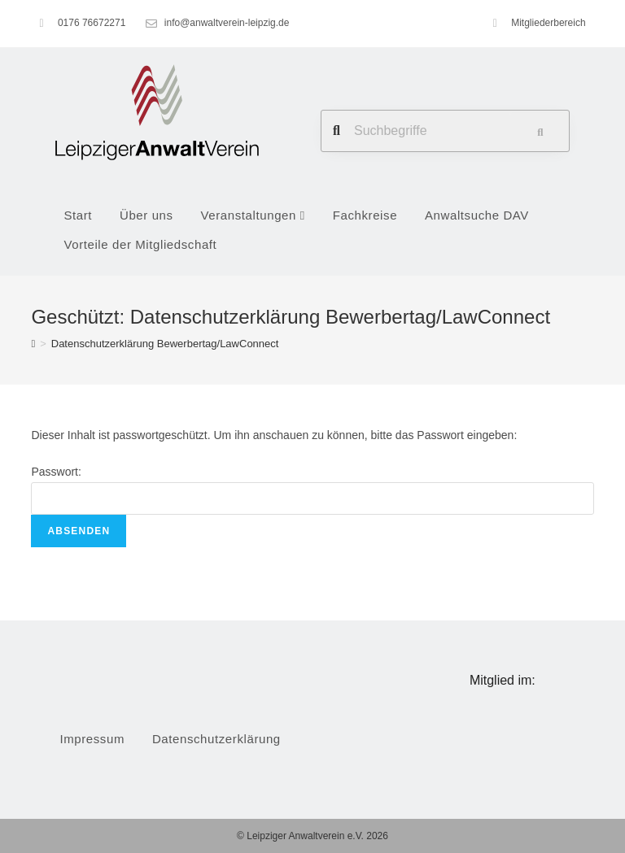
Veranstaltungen (253, 215)
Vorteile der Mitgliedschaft (139, 244)
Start (77, 215)
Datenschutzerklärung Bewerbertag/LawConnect (165, 343)
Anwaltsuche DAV (477, 215)
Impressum (92, 739)
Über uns (146, 215)
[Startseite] (33, 343)
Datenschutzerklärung (216, 739)
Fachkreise (365, 215)
